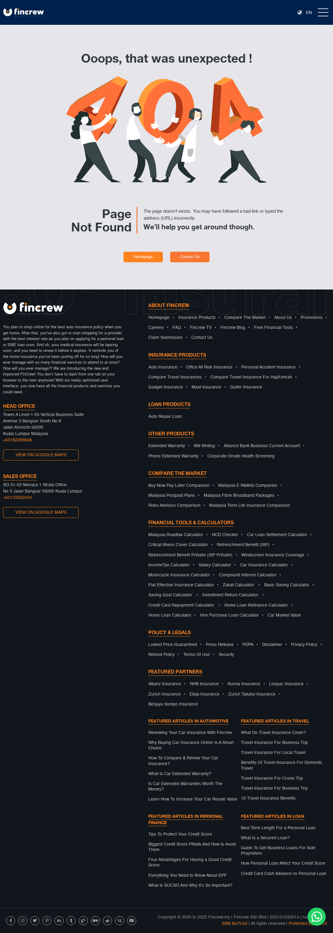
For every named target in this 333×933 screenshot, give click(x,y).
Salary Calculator (215, 565)
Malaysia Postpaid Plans (171, 495)
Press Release (220, 645)
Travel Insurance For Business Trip (274, 743)
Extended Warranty (166, 446)
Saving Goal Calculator (170, 595)
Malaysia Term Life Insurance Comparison (249, 505)
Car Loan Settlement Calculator (277, 535)
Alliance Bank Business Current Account (262, 446)
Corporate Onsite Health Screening (241, 456)
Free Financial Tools (273, 328)
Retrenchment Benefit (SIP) (243, 545)
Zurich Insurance (164, 694)
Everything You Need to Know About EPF (187, 875)
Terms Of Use (196, 655)
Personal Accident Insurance (268, 367)
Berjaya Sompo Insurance (173, 704)
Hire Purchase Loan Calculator (229, 615)
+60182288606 (17, 440)
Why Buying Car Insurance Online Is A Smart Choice (191, 745)
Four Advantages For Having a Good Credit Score (190, 862)
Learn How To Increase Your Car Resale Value (192, 799)
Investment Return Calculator (230, 595)
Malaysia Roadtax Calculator (175, 535)
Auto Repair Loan (165, 416)
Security (226, 655)
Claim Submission (165, 338)
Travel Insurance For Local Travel (273, 753)
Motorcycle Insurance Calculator (179, 575)
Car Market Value (284, 615)
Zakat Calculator (238, 585)
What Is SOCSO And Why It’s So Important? (190, 885)
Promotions (311, 318)
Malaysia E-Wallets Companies (247, 485)
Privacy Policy (304, 645)
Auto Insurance (162, 367)
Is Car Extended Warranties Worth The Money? (185, 786)
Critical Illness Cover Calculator (178, 545)
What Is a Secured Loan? (265, 838)
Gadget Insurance (165, 387)
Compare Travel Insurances (175, 377)
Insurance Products (197, 318)
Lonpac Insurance (286, 684)
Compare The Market (244, 318)
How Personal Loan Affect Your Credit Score (283, 863)
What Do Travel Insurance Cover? (273, 733)
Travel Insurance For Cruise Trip (272, 778)
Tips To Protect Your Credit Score (180, 834)
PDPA (247, 645)
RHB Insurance (204, 684)
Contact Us (190, 257)
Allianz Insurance (164, 684)
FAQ (177, 328)
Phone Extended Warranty (173, 456)
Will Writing (204, 446)
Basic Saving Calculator (286, 585)
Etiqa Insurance (204, 694)
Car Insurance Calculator (264, 565)
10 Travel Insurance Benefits (268, 798)
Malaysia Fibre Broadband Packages (239, 495)
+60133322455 (17, 498)
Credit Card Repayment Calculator (181, 605)
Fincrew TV (201, 328)
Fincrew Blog (232, 328)
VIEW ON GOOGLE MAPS (40, 455)
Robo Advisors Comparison (174, 505)
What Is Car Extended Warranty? (179, 774)
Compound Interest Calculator (247, 575)
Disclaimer (272, 645)
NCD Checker (225, 535)
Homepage (143, 257)
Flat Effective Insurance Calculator (181, 585)
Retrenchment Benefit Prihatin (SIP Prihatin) (190, 555)
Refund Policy (161, 655)
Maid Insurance (206, 387)
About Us (283, 318)
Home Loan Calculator (169, 615)
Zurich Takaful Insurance (251, 694)
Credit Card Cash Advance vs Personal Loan (283, 874)
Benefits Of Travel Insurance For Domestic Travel (281, 765)
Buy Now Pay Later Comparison (178, 485)
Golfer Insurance (246, 387)
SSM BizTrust (234, 924)
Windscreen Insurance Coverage (272, 555)
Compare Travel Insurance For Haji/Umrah (251, 377)
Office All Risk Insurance (209, 367)
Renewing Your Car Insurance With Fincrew (190, 733)
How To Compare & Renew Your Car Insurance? (183, 761)
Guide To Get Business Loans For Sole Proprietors (278, 851)
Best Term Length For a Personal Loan (278, 828)
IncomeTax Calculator (169, 565)
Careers (156, 328)
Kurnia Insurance (244, 684)
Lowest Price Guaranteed (172, 645)
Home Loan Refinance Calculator (256, 605)
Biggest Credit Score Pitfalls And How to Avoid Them (192, 847)
